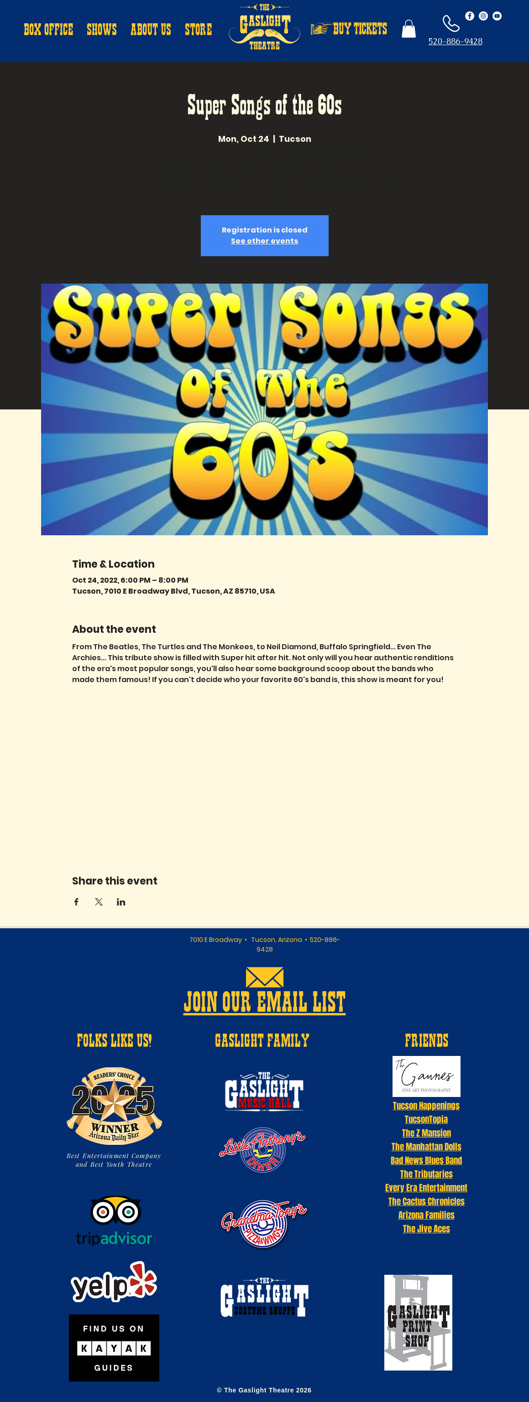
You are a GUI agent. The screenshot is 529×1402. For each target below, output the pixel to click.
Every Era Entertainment (426, 1187)
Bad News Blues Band (426, 1160)
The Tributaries (426, 1174)
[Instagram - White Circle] (483, 16)
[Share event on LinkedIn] (121, 901)
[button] (48, 31)
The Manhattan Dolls (426, 1146)
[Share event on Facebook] (76, 901)
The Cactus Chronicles (426, 1201)
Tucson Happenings (426, 1105)
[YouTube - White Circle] (497, 16)
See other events (264, 241)
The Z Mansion (426, 1133)
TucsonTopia (426, 1119)
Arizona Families (426, 1215)
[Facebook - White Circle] (469, 16)
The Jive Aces (426, 1228)
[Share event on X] (98, 901)
